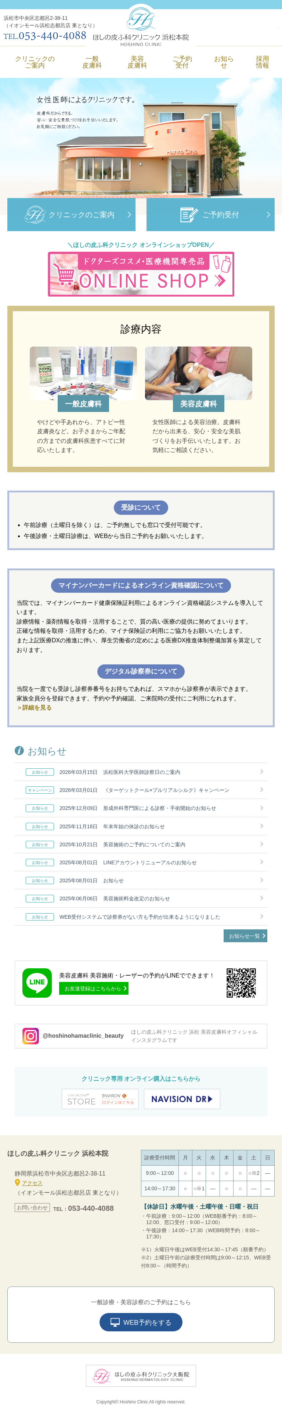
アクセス (29, 1182)
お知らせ (224, 62)
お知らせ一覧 (244, 936)
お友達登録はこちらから (93, 988)
